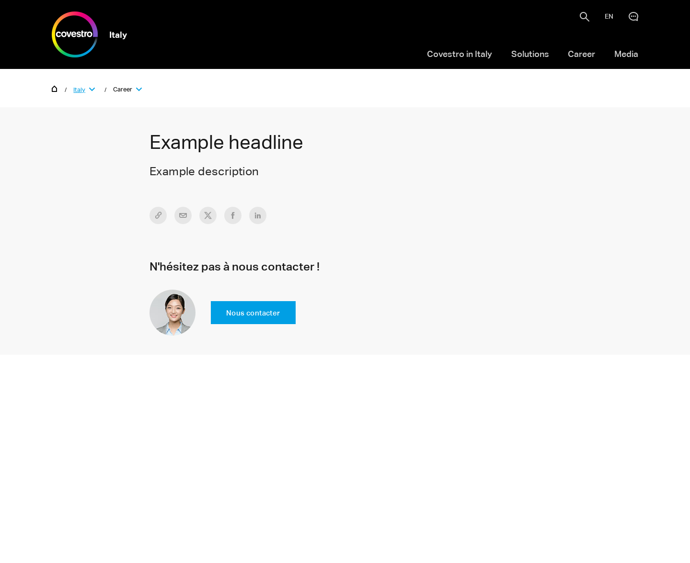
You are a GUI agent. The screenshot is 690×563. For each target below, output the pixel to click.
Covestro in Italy (459, 53)
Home (54, 88)
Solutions (530, 53)
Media (626, 53)
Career (581, 53)
